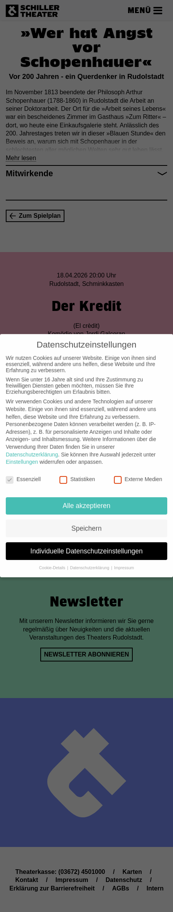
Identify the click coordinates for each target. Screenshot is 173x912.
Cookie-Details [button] (52, 562)
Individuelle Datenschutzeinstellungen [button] (86, 545)
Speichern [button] (86, 522)
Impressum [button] (124, 562)
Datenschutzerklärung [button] (90, 562)
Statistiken (77, 474)
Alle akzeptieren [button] (86, 500)
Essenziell (23, 474)
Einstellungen (22, 456)
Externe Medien (138, 474)
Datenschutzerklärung (32, 449)
